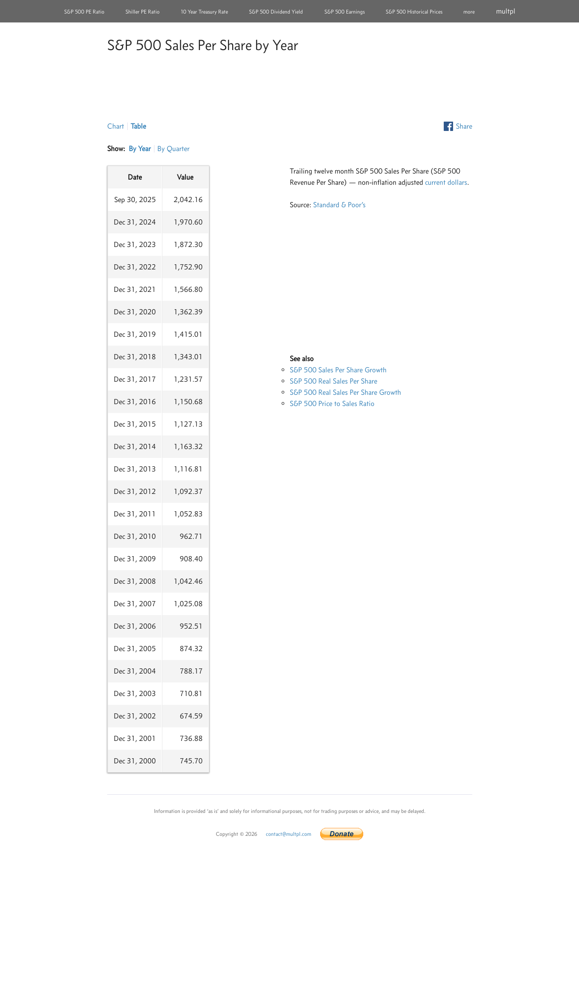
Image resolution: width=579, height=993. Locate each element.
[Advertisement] (289, 88)
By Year (140, 148)
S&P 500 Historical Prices (414, 11)
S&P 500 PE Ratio (84, 11)
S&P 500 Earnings (344, 11)
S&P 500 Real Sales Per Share (333, 381)
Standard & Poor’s (339, 204)
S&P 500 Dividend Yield (276, 11)
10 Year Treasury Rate (204, 11)
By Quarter (173, 148)
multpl (505, 11)
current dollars (446, 182)
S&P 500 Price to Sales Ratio (332, 403)
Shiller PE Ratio (142, 11)
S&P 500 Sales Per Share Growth (338, 369)
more (469, 11)
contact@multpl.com (288, 834)
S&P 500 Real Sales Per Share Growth (345, 392)
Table (138, 126)
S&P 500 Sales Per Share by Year (202, 45)
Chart (115, 126)
